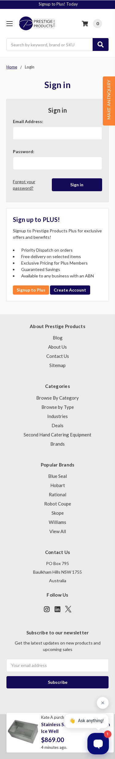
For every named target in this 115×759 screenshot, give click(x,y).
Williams (57, 522)
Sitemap (57, 365)
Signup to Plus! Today (58, 4)
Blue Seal (57, 476)
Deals (57, 425)
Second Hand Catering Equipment (57, 434)
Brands (57, 444)
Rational (57, 494)
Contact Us (57, 356)
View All (57, 531)
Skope (58, 513)
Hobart (57, 485)
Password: (23, 151)
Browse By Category (57, 398)
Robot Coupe (57, 503)
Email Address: (28, 121)
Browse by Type (57, 407)
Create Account (70, 289)
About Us (57, 347)
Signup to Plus (31, 289)
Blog (58, 337)
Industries (57, 416)
